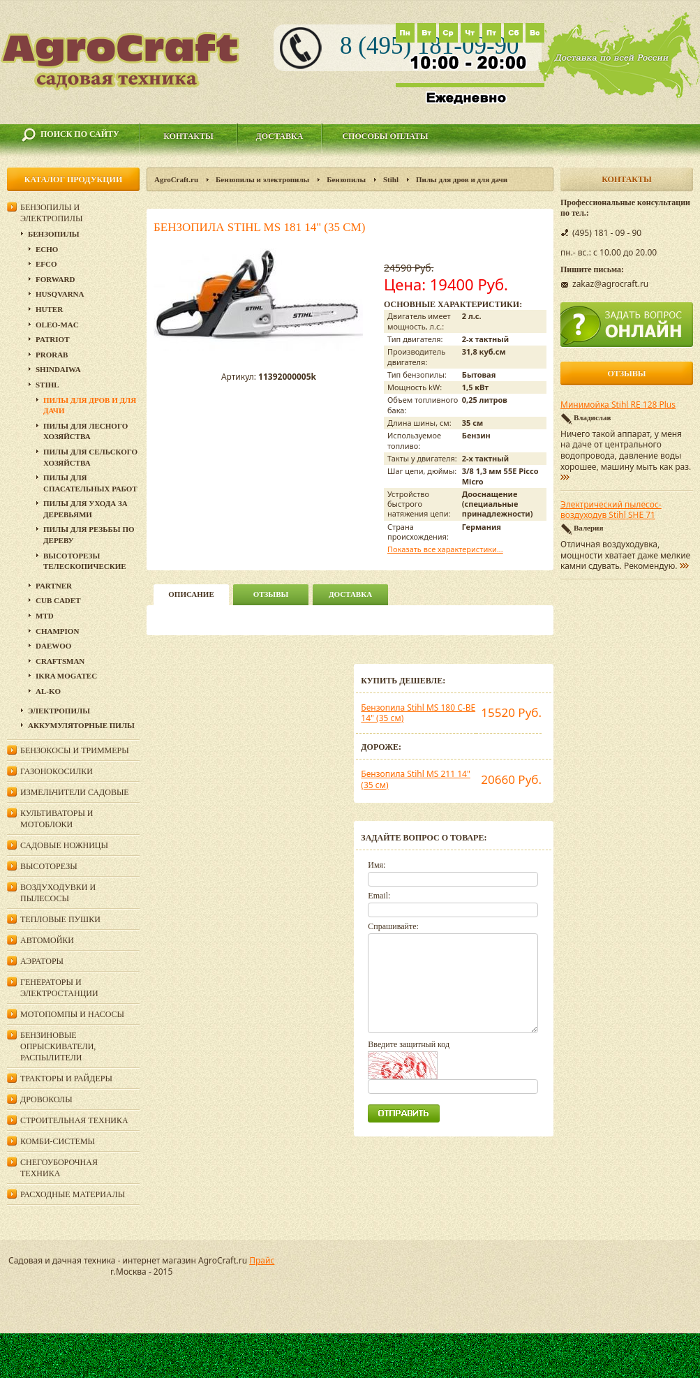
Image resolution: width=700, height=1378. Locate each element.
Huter (49, 309)
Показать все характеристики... (445, 549)
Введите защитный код (408, 1044)
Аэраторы (42, 961)
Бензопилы (346, 179)
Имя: (376, 865)
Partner (54, 585)
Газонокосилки (56, 771)
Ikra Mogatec (66, 676)
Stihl (391, 179)
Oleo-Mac (57, 324)
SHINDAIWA (58, 369)
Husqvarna (60, 294)
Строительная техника (74, 1120)
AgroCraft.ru (176, 179)
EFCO (46, 264)
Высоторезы (48, 866)
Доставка (280, 136)
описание (191, 594)
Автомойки (47, 940)
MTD (45, 616)
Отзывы (271, 594)
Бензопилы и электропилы (262, 179)
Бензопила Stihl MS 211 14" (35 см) (415, 779)
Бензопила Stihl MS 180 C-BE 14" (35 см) (418, 713)
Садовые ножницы (64, 845)
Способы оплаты (385, 136)
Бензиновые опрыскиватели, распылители (58, 1046)
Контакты (188, 136)
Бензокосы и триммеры (74, 750)
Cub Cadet (58, 600)
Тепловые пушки (60, 919)
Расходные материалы (72, 1194)
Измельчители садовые (74, 792)
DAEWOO (53, 646)
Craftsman (60, 661)
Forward (55, 279)
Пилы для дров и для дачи (461, 179)
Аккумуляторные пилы (81, 725)
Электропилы (59, 710)
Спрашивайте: (393, 926)
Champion (57, 631)
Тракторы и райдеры (66, 1078)
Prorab (52, 354)
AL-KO (48, 691)
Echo (47, 249)
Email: (379, 896)
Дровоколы (46, 1099)
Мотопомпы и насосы (72, 1014)
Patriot (53, 339)
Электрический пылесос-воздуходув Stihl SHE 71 (611, 510)
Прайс (261, 1260)
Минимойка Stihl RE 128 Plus (618, 404)
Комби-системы (57, 1141)
